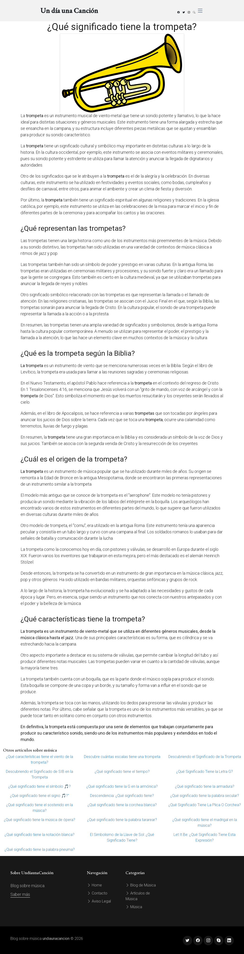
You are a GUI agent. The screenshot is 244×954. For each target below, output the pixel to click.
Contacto (97, 893)
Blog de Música (141, 885)
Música (134, 907)
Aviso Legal (99, 901)
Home (94, 885)
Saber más (20, 894)
